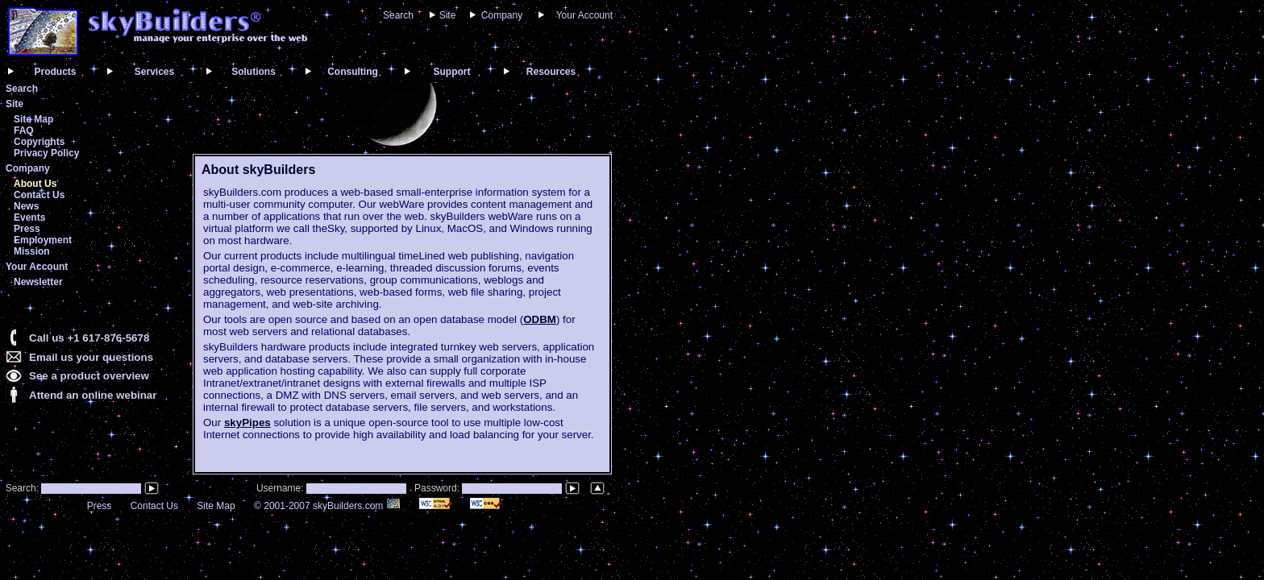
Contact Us (39, 195)
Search (398, 15)
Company (501, 15)
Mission (32, 251)
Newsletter (38, 282)
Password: (438, 488)
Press (27, 228)
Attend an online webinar (92, 395)
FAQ (24, 130)
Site (447, 15)
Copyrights (39, 141)
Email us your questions (91, 357)
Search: (20, 488)
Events (29, 217)
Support (452, 71)
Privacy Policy (46, 153)
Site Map (33, 119)
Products (55, 71)
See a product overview (89, 376)
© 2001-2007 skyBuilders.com (327, 506)
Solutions (253, 71)
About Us (35, 183)
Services (154, 71)
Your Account (584, 15)
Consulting (352, 71)
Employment (43, 240)
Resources (551, 71)
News (26, 206)
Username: (281, 488)
